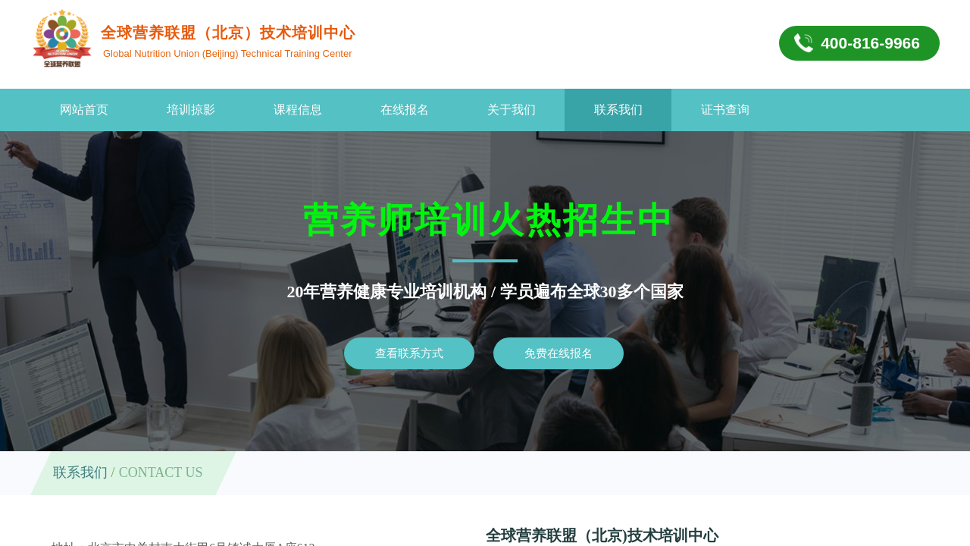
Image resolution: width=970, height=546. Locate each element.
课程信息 (298, 109)
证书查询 (725, 109)
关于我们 (511, 109)
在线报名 (404, 109)
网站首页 (84, 109)
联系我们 (618, 109)
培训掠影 (191, 109)
